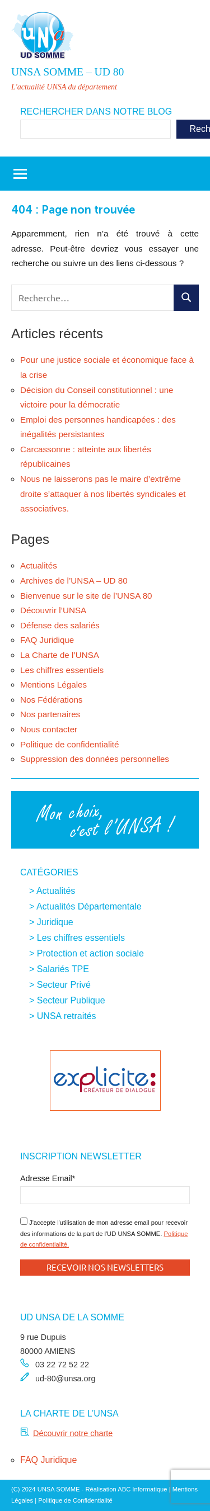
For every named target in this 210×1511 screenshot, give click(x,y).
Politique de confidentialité (69, 744)
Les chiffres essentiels (62, 670)
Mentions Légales (53, 684)
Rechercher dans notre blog (96, 111)
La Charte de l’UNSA (59, 655)
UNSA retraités (66, 1016)
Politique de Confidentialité (75, 1500)
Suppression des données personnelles (94, 759)
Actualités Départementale (89, 906)
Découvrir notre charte (73, 1433)
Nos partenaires (50, 714)
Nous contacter (48, 729)
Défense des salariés (60, 625)
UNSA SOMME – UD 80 (67, 72)
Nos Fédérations (51, 699)
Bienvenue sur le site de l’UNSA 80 (86, 595)
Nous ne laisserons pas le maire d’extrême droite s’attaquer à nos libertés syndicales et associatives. (102, 493)
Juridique (55, 922)
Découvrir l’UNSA (53, 610)
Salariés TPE (63, 969)
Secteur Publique (71, 1000)
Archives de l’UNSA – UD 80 (74, 580)
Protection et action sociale (90, 953)
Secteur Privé (64, 984)
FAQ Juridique (47, 640)
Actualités (38, 565)
